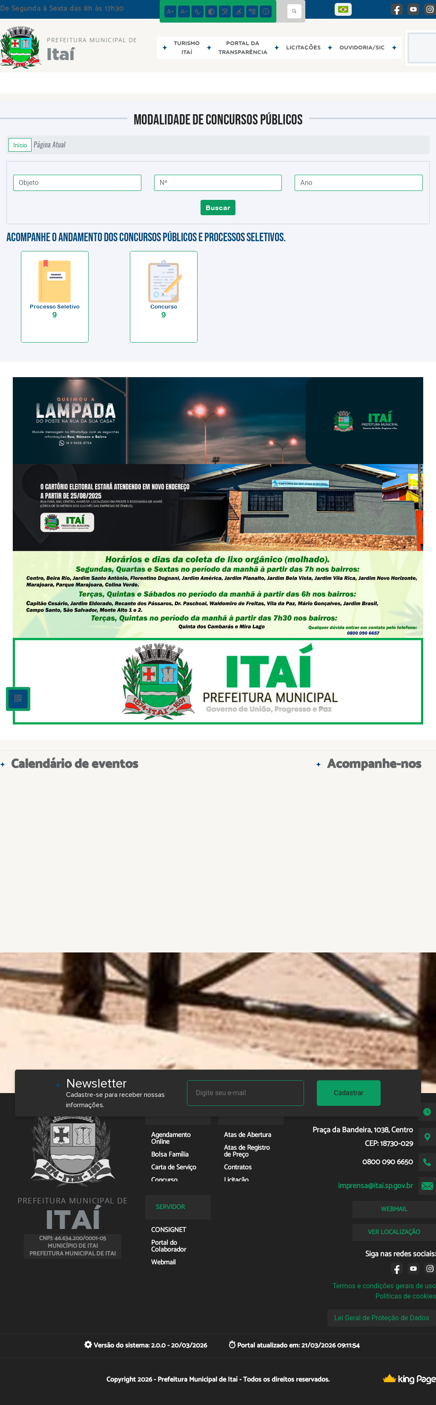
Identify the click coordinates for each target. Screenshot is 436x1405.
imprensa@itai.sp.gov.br (375, 1186)
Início (20, 145)
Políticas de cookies (406, 1296)
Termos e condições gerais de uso (384, 1286)
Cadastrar (349, 1093)
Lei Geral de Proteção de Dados (381, 1318)
